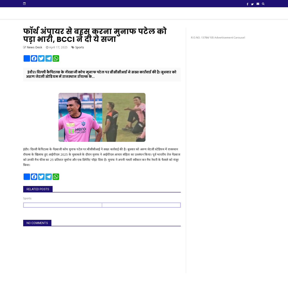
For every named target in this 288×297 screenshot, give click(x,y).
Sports (79, 47)
